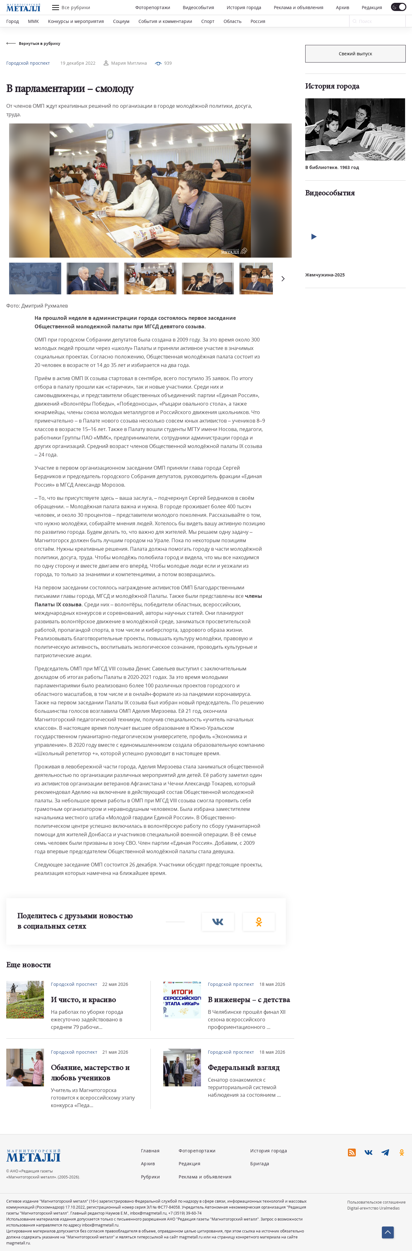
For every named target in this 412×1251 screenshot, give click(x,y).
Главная (150, 1151)
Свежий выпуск (355, 160)
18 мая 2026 (272, 984)
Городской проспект (28, 63)
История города (244, 7)
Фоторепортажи (152, 7)
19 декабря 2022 (77, 63)
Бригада (259, 1163)
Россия (258, 21)
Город (12, 21)
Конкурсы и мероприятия (76, 21)
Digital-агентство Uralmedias (373, 1208)
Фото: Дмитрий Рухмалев (37, 305)
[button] (282, 278)
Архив (342, 7)
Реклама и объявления (298, 7)
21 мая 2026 (115, 1052)
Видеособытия (198, 7)
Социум (121, 21)
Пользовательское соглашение (376, 1202)
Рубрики (150, 1177)
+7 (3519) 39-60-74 (185, 1213)
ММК (33, 21)
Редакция (372, 7)
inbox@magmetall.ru (148, 1213)
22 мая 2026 (115, 984)
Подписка (355, 54)
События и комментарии (165, 21)
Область (232, 21)
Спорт (207, 21)
